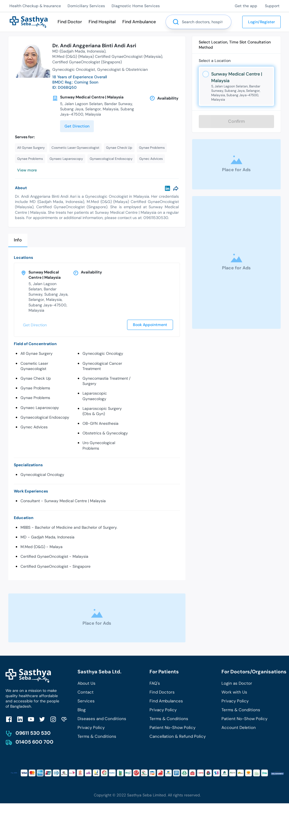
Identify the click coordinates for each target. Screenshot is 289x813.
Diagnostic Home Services (136, 5)
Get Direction (76, 126)
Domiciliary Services (86, 5)
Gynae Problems (35, 387)
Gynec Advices (34, 426)
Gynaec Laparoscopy (39, 407)
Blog (82, 710)
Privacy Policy (91, 727)
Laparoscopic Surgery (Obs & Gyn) (102, 411)
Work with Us (234, 692)
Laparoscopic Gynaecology (94, 396)
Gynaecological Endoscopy (44, 417)
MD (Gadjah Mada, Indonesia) (78, 51)
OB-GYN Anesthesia (100, 423)
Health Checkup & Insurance (35, 5)
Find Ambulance (139, 22)
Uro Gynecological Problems (98, 445)
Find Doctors (162, 692)
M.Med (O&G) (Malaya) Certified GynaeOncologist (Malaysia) (107, 56)
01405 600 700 (34, 742)
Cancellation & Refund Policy (177, 736)
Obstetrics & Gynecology (105, 433)
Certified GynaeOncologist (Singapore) (87, 61)
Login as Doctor (236, 683)
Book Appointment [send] (150, 324)
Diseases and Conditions (102, 718)
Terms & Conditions (97, 736)
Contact (86, 692)
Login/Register (261, 21)
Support (272, 5)
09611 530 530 (33, 733)
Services (86, 701)
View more (27, 170)
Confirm (236, 121)
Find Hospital (102, 22)
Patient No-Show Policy (172, 727)
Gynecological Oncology (42, 474)
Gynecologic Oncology (102, 353)
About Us (87, 683)
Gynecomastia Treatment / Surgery (106, 381)
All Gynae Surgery (36, 353)
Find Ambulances (166, 701)
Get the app (246, 5)
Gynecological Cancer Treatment (102, 366)
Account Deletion (238, 727)
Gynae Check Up (35, 378)
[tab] (17, 240)
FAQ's (154, 683)
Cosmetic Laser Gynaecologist (34, 366)
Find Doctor (70, 22)
